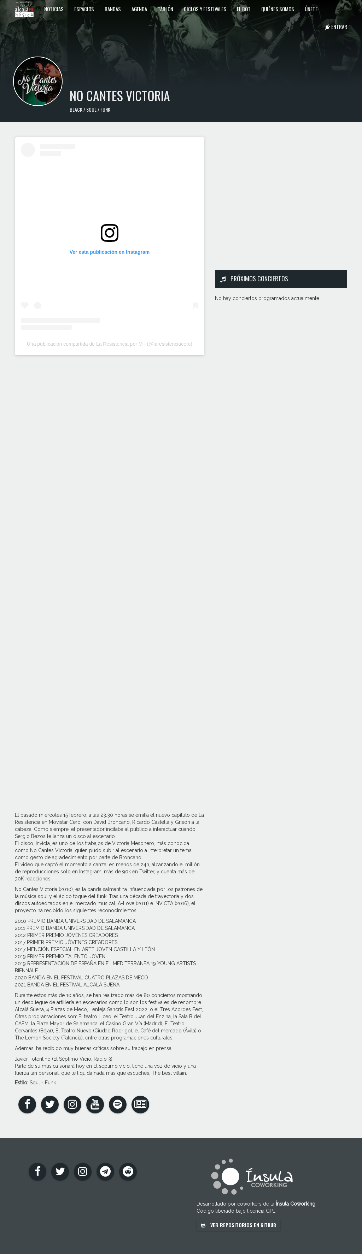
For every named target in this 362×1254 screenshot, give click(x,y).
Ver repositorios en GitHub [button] (238, 1225)
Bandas (113, 9)
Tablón (165, 9)
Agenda (139, 9)
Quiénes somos (277, 9)
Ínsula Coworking (295, 1204)
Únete (311, 9)
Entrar (336, 26)
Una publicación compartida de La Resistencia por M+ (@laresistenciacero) (109, 344)
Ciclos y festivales (205, 9)
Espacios (84, 9)
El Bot (244, 9)
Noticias (54, 9)
